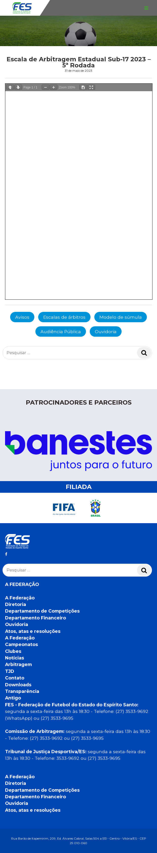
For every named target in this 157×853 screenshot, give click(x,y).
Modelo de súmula (120, 317)
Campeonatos (21, 644)
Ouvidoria (106, 331)
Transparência (22, 691)
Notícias (14, 657)
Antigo (13, 697)
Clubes (13, 651)
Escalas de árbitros (64, 317)
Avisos (22, 317)
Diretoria (15, 604)
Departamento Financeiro (35, 617)
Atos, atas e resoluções (32, 631)
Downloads (18, 684)
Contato (14, 677)
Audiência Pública (60, 331)
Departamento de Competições (42, 611)
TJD (9, 671)
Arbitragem (18, 664)
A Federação (20, 597)
